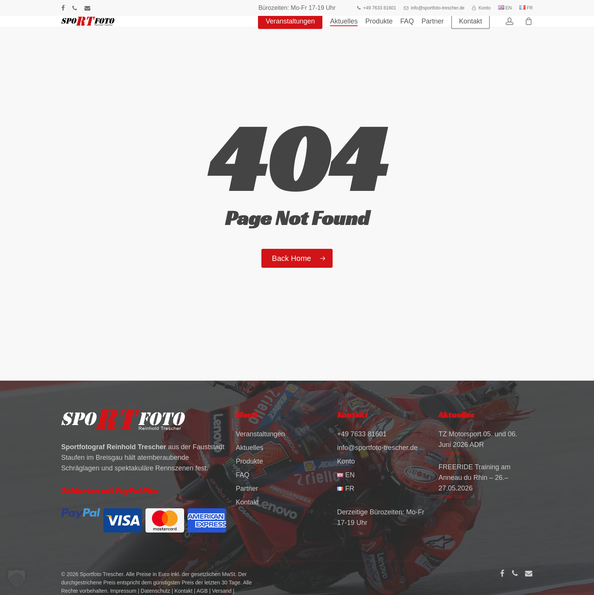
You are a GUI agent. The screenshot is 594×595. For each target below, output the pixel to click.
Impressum (123, 591)
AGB (202, 591)
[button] (16, 578)
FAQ (242, 475)
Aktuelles (249, 447)
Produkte (249, 461)
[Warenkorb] (529, 32)
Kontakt (247, 502)
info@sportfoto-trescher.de (377, 447)
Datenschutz (155, 591)
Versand (221, 591)
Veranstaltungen (260, 434)
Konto (346, 461)
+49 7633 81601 (362, 434)
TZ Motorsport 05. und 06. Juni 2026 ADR (477, 439)
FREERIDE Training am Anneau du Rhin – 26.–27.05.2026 (474, 477)
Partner (247, 488)
